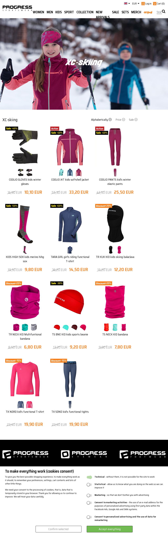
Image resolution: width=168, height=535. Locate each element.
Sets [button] (125, 12)
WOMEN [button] (38, 12)
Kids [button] (58, 12)
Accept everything (110, 529)
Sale (133, 119)
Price (121, 119)
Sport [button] (69, 12)
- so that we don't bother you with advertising (122, 495)
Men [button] (50, 12)
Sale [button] (115, 12)
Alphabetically (101, 119)
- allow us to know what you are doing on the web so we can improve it (129, 485)
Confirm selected (58, 529)
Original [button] (148, 12)
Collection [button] (85, 12)
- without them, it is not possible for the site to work (125, 477)
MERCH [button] (136, 12)
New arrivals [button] (103, 15)
